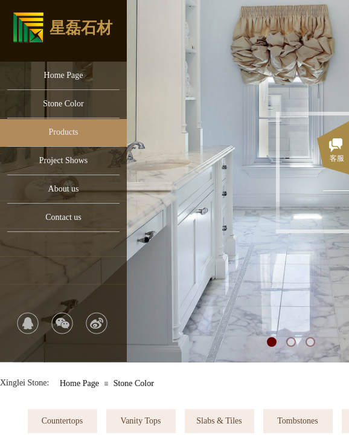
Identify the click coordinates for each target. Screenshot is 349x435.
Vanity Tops (141, 420)
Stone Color (63, 103)
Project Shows (63, 160)
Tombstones (297, 420)
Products (63, 132)
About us (63, 188)
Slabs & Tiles (219, 420)
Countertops (62, 420)
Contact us (63, 217)
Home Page (63, 75)
